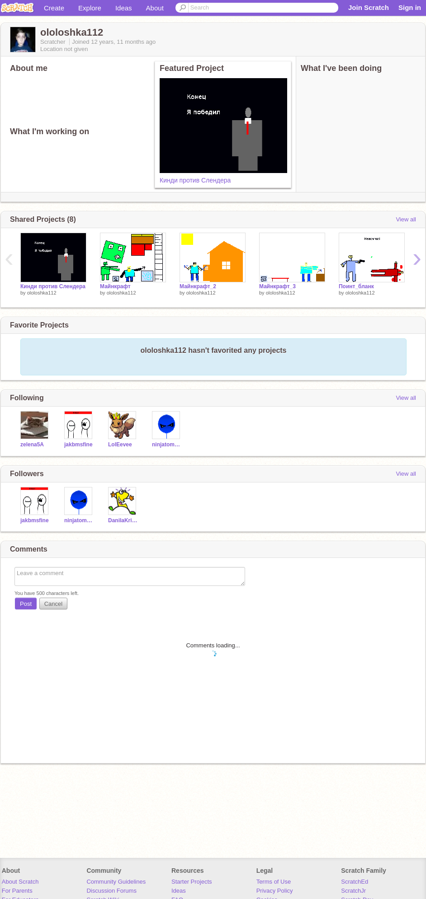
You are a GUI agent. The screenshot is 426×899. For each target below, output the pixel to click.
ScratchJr (353, 890)
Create (54, 8)
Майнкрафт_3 (277, 286)
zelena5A (32, 444)
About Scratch (20, 881)
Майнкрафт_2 (198, 286)
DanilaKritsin (123, 520)
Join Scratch (368, 7)
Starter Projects (191, 881)
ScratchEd (354, 881)
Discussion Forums (111, 890)
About (155, 8)
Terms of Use (273, 881)
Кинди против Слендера (195, 180)
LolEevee (120, 444)
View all (406, 219)
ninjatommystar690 (167, 444)
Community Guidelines (116, 881)
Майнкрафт (115, 286)
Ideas (123, 8)
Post (26, 603)
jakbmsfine (78, 444)
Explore (89, 8)
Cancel (53, 603)
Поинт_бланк (356, 286)
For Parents (17, 890)
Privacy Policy (274, 890)
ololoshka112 (42, 292)
